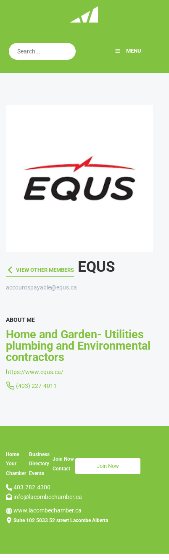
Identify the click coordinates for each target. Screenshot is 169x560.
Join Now (86, 462)
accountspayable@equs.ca (41, 287)
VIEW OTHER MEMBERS (35, 270)
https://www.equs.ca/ (34, 372)
